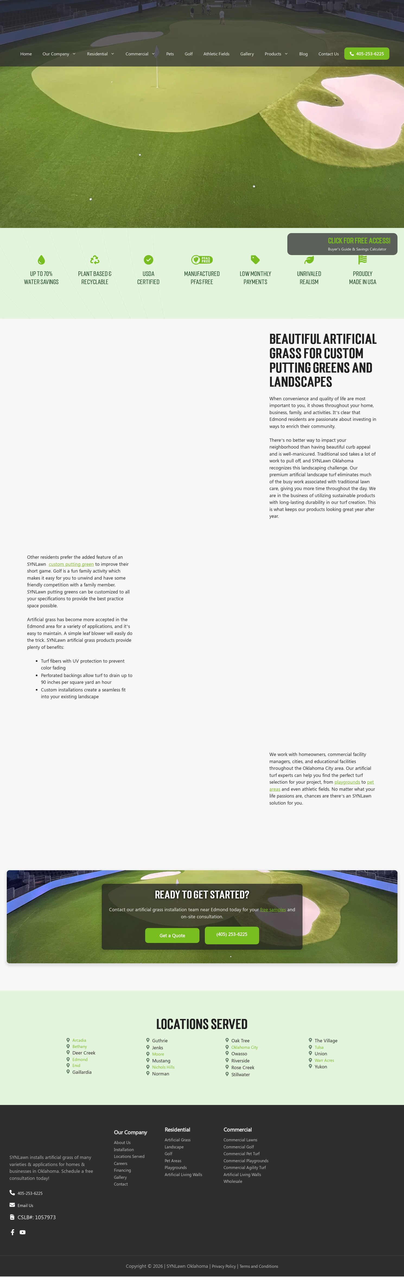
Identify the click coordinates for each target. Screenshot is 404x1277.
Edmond (80, 1060)
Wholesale (233, 1182)
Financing (122, 1171)
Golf (189, 53)
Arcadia (79, 1041)
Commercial (143, 53)
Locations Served (129, 1157)
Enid (76, 1066)
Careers (120, 1164)
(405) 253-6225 (232, 937)
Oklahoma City (244, 1047)
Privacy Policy (224, 1267)
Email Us (25, 1206)
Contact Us (329, 53)
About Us (122, 1143)
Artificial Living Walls (183, 1175)
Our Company (62, 53)
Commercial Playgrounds (246, 1161)
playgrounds (347, 785)
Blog (303, 53)
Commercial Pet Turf (242, 1154)
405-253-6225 (30, 1193)
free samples (273, 913)
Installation (124, 1150)
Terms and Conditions (259, 1267)
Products (279, 53)
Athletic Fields (216, 53)
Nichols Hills (163, 1067)
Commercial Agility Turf (245, 1168)
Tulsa (319, 1047)
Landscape (174, 1147)
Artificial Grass (177, 1140)
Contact (121, 1184)
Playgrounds (176, 1168)
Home (26, 53)
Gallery (247, 53)
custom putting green (71, 567)
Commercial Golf (239, 1147)
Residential (103, 53)
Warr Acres (324, 1060)
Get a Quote (172, 937)
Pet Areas (173, 1161)
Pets (170, 53)
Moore (158, 1054)
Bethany (79, 1047)
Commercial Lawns (240, 1140)
